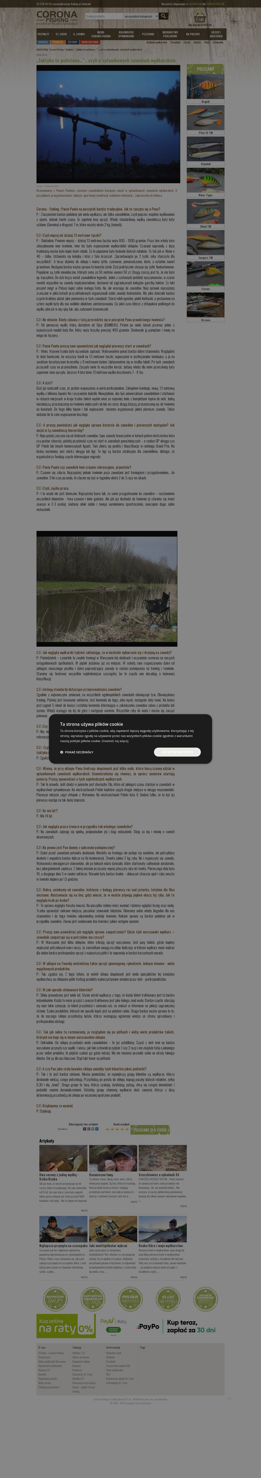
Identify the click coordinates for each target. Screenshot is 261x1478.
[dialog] (130, 739)
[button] (76, 752)
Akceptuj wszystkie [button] (177, 752)
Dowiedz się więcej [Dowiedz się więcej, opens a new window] (115, 741)
